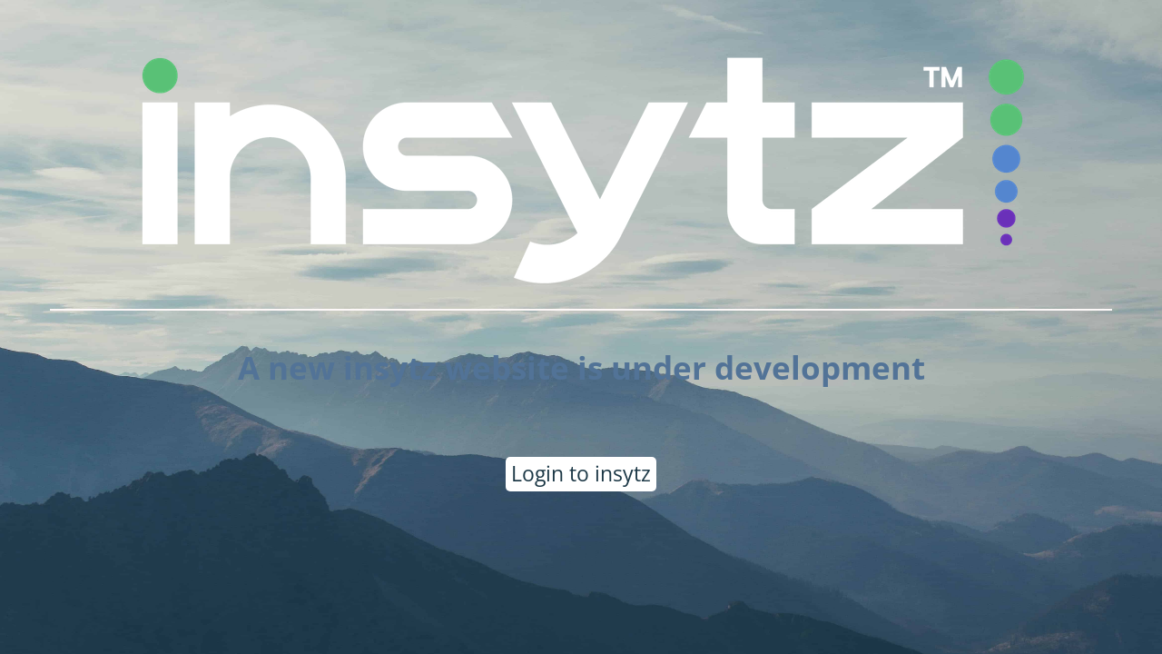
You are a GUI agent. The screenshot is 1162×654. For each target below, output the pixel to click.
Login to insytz (581, 473)
